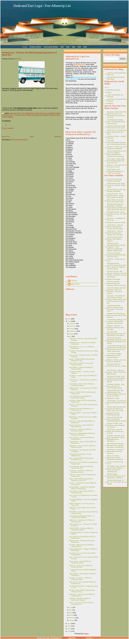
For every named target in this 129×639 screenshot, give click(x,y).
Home (32, 136)
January (71, 620)
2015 (69, 319)
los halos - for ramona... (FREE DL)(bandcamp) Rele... (80, 578)
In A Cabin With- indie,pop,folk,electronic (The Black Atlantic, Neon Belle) (116, 333)
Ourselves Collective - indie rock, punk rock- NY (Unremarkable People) (115, 386)
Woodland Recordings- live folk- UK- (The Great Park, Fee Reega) (117, 482)
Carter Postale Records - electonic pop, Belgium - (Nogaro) (115, 239)
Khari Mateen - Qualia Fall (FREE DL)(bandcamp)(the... (81, 368)
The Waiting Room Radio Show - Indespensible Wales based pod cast (116, 121)
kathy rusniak (75, 284)
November (72, 326)
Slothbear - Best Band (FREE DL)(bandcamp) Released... (79, 599)
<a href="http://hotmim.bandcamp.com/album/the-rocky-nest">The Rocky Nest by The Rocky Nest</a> (31, 99)
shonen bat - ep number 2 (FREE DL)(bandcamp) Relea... (81, 471)
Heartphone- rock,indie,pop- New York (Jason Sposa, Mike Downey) (116, 315)
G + (108, 87)
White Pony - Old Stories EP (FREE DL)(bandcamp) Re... (82, 520)
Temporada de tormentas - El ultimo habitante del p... (80, 454)
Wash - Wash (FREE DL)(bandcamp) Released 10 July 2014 (81, 479)
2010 (69, 631)
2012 (69, 626)
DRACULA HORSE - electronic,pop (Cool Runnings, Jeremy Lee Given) (116, 283)
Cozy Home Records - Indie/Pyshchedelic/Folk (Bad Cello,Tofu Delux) (116, 254)
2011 (69, 629)
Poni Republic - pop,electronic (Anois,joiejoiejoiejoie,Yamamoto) (116, 402)
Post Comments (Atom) (19, 140)
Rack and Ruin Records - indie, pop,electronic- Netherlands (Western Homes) (116, 419)
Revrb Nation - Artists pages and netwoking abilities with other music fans (116, 160)
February (72, 617)
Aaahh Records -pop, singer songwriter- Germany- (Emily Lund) (116, 185)
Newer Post (5, 136)
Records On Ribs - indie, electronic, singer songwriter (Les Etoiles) (116, 425)
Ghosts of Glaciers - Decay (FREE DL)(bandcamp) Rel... (81, 425)
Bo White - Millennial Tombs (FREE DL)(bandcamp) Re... (81, 545)
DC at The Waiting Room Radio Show (31, 113)
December (72, 323)
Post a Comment (8, 128)
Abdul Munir (71, 638)
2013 (69, 623)
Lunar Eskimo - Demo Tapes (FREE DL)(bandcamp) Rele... (82, 491)
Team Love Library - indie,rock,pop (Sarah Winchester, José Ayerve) (115, 457)
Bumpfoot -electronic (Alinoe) (116, 222)
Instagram (110, 103)
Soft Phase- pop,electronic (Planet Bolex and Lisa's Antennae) (115, 451)
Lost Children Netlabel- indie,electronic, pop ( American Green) (114, 355)
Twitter (109, 92)
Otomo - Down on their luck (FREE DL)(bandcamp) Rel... (81, 603)
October (71, 328)
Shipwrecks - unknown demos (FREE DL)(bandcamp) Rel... (82, 446)
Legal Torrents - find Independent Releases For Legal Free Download (115, 171)
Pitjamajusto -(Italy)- (113, 398)
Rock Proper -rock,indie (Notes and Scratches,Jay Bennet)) (115, 431)
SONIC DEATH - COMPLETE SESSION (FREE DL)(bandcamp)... (82, 487)
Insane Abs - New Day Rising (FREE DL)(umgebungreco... (82, 595)
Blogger (86, 634)
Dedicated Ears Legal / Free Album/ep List (42, 6)
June (70, 607)
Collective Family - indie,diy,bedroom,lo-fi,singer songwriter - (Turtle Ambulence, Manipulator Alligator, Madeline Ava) (116, 247)
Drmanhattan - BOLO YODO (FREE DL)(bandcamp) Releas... (82, 384)
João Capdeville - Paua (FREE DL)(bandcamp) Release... (80, 397)
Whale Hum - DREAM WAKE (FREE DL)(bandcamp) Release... (82, 434)
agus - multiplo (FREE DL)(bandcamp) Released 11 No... (81, 458)
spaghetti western (54, 113)
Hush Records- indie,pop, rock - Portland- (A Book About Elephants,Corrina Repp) (116, 321)
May (70, 610)
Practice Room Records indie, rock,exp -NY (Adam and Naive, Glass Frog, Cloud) (116, 408)
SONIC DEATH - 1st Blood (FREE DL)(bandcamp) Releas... (81, 529)
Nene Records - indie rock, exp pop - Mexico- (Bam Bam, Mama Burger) (116, 372)
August (71, 334)
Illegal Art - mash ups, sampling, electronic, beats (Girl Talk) (115, 327)
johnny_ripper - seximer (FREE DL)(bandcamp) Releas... (80, 562)
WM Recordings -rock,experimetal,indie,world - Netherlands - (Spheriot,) (116, 476)
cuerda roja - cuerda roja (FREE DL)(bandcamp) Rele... (80, 430)
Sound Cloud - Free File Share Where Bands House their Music (116, 132)
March (71, 615)
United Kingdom (7, 117)
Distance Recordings (113, 279)
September (72, 331)
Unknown (74, 280)
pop (46, 113)
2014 (69, 321)
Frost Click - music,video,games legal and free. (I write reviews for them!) (116, 142)
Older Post (57, 136)
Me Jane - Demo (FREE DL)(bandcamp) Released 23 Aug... (82, 590)
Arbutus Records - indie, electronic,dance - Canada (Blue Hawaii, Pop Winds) (115, 195)
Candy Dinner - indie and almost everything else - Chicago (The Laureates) (115, 226)
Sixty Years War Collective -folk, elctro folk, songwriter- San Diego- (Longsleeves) (116, 445)
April (70, 612)
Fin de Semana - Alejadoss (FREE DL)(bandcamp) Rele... (81, 467)
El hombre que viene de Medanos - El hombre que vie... (81, 409)
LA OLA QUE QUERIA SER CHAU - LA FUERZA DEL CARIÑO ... (81, 516)
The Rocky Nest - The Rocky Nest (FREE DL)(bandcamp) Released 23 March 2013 (31, 115)
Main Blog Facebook (113, 90)
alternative (13, 113)
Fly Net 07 (89, 638)
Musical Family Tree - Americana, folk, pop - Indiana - (116, 366)
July (70, 336)
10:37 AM (18, 59)
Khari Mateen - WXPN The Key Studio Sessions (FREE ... (81, 364)
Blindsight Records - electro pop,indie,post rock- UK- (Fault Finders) (116, 214)
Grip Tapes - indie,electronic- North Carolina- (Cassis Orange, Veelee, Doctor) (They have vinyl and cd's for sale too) (117, 299)
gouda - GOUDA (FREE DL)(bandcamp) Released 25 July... (82, 359)
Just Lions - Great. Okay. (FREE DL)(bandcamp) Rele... (80, 566)
